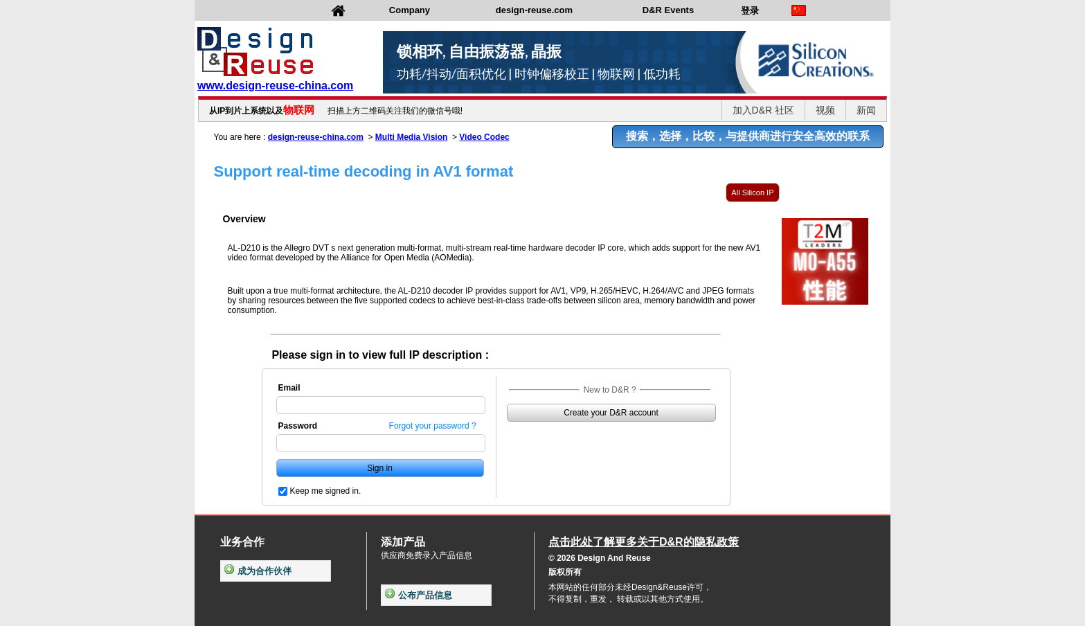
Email (289, 388)
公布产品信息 (418, 595)
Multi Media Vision (411, 137)
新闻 (866, 110)
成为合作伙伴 (258, 571)
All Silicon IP (752, 192)
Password (298, 426)
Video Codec (484, 137)
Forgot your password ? (432, 426)
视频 (825, 110)
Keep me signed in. (325, 491)
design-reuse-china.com (316, 137)
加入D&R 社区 (763, 110)
